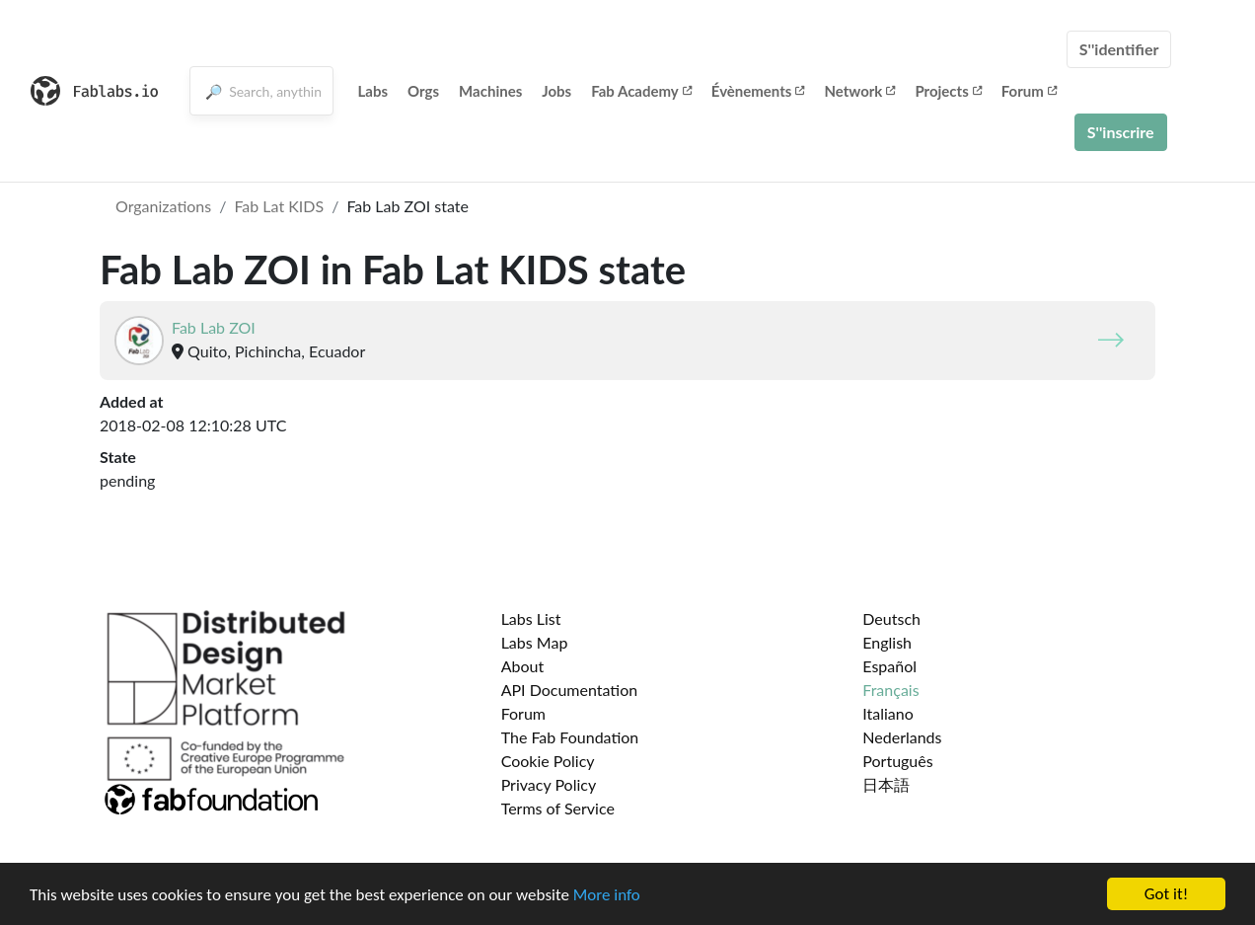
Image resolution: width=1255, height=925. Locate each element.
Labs (373, 91)
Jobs (556, 91)
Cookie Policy (548, 760)
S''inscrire (1120, 131)
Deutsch (891, 618)
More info (606, 895)
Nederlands (901, 737)
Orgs (423, 91)
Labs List (531, 618)
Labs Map (534, 642)
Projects (948, 91)
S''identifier (1119, 48)
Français (890, 689)
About (523, 665)
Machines (490, 91)
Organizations (163, 205)
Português (897, 760)
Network (859, 91)
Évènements (758, 91)
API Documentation (569, 689)
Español (889, 665)
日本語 (886, 784)
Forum (1029, 91)
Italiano (888, 713)
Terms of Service (558, 808)
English (887, 642)
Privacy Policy (549, 784)
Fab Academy (641, 91)
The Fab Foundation (570, 737)
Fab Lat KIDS (279, 205)
